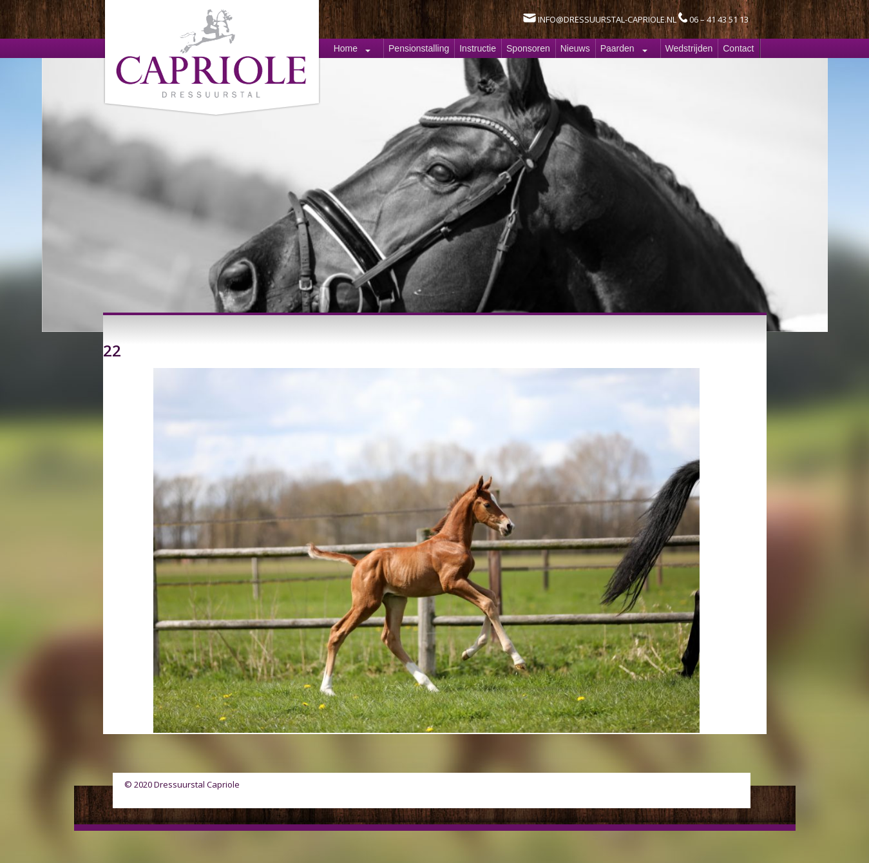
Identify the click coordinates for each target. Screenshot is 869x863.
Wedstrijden (689, 48)
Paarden (617, 48)
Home (346, 48)
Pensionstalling (418, 48)
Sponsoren (528, 48)
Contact (738, 48)
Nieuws (575, 48)
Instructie (477, 48)
